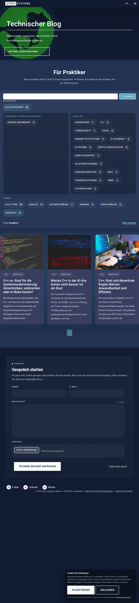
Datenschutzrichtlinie (123, 491)
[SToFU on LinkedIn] (30, 487)
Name (15, 387)
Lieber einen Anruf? (118, 466)
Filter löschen (129, 223)
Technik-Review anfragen (37, 466)
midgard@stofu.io (34, 379)
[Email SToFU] (13, 487)
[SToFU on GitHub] (48, 487)
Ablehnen (107, 590)
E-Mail (74, 387)
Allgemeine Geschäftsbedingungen (99, 491)
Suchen (127, 96)
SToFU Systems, (48, 491)
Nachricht (19, 402)
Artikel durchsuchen (23, 51)
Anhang (17, 442)
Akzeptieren (81, 590)
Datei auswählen (26, 450)
